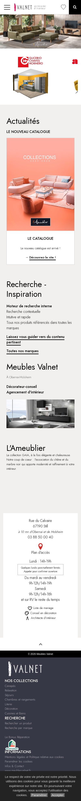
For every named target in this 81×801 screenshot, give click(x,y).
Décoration (11, 708)
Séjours (9, 695)
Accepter (57, 795)
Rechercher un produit (18, 723)
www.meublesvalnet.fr (18, 770)
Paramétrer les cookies (19, 761)
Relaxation (11, 690)
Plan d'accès (40, 549)
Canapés (10, 686)
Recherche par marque (18, 728)
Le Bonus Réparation (17, 737)
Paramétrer (39, 795)
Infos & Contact (14, 766)
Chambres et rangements (20, 699)
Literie (8, 704)
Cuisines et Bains (15, 713)
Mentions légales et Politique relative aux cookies (34, 757)
